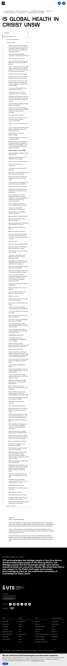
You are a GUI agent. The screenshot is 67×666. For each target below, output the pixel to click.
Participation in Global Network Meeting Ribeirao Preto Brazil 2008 (18, 267)
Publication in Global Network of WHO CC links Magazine (19, 284)
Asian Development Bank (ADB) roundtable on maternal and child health (18, 55)
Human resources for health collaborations (15, 165)
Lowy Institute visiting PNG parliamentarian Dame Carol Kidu (17, 208)
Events (20, 631)
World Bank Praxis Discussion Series (18, 495)
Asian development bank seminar (17, 58)
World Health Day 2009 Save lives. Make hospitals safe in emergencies (19, 502)
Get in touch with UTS (9, 598)
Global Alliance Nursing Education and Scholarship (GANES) (18, 138)
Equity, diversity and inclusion (41, 634)
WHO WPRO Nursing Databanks (16, 485)
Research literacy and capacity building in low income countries (18, 299)
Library (53, 626)
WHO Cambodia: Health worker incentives (16, 402)
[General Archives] (22, 12)
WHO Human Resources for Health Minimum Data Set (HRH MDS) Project (18, 432)
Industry (20, 624)
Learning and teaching (40, 626)
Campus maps (5, 636)
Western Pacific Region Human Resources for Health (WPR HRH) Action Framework (18, 387)
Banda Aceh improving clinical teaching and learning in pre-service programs (18, 77)
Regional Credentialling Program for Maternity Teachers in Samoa (17, 292)
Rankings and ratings (39, 639)
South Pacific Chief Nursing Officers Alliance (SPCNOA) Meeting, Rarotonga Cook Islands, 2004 (18, 331)
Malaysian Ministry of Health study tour (18, 216)
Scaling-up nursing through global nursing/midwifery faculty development (18, 307)
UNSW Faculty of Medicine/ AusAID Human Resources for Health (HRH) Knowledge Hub (17, 382)
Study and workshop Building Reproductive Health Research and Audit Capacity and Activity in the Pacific (19, 345)
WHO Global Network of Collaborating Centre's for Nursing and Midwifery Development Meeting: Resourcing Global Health (18, 426)
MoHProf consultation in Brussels (17, 231)
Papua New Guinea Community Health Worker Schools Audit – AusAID (18, 247)
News (20, 629)
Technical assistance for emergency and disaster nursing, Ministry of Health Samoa (19, 361)
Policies (53, 629)
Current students (55, 621)
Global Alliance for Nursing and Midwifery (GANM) (16, 134)
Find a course (5, 621)
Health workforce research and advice (18, 161)
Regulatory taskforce (14, 296)
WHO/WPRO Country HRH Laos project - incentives (18, 488)
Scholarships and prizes (7, 631)
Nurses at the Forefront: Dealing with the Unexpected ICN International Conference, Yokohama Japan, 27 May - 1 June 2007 (19, 236)
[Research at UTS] (10, 11)
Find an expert (22, 621)
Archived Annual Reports (13, 39)
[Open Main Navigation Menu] (59, 3)
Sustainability (38, 629)
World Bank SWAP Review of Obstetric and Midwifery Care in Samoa (18, 498)
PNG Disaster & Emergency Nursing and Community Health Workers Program (18, 271)
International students (7, 634)
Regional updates (11, 506)
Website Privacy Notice (38, 660)
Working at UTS (55, 634)
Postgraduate (5, 626)
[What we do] (50, 11)
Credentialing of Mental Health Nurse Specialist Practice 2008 (18, 89)
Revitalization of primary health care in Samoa (18, 303)
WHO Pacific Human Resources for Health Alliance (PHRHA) (17, 444)
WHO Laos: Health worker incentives (17, 441)
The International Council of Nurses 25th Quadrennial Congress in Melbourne (19, 183)
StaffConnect (54, 631)
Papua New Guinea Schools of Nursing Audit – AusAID (18, 251)
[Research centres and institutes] (22, 11)
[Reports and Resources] (10, 12)
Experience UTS (22, 634)
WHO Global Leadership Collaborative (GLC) (18, 420)
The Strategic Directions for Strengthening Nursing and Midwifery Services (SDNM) (18, 339)
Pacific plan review (13, 241)
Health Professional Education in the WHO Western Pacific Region (18, 158)
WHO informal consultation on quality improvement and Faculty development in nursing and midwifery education (18, 437)
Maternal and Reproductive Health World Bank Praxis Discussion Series (19, 223)
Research (21, 626)
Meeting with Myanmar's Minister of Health (17, 228)
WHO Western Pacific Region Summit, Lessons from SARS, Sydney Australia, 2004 (18, 475)
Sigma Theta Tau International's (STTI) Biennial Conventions (18, 316)
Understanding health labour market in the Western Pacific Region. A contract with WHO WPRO (18, 370)
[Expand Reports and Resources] (28, 36)
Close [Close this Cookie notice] (5, 663)
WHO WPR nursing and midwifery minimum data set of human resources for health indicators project (18, 481)
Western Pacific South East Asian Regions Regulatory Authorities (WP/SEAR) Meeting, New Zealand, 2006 (18, 393)
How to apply (5, 629)
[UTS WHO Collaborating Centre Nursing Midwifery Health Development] (38, 11)
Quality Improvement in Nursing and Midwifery (17, 288)
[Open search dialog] (63, 3)
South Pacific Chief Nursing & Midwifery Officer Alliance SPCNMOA (18, 320)
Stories (20, 636)
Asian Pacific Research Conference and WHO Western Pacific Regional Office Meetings (18, 62)
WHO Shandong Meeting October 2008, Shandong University (18, 461)
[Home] (3, 11)
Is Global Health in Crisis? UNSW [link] (36, 12)
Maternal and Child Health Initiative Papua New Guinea (17, 219)
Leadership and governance (41, 641)
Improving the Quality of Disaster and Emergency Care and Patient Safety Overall (18, 178)
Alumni (20, 639)
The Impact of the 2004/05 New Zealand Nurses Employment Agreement (19, 173)
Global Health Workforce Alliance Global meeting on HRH (18, 153)
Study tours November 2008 (16, 349)
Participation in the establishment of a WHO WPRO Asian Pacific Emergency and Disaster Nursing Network (18, 262)
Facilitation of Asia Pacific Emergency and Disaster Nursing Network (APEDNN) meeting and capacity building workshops (19, 110)
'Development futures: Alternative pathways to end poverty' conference (18, 93)
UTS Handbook (55, 636)
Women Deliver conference (15, 492)
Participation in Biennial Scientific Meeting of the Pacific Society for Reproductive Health (17, 256)
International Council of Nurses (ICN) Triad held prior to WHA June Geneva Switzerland (18, 191)
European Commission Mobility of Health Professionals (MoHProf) (18, 104)
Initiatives (37, 631)
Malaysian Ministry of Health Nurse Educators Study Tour (17, 212)
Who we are (37, 621)
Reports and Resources (10, 36)
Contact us (54, 639)
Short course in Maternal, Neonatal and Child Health (18, 312)
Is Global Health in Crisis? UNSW (17, 150)
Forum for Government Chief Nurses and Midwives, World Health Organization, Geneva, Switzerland (18, 129)
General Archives (11, 42)
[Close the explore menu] (28, 33)
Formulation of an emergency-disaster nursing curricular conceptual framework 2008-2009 (18, 119)
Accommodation (6, 639)
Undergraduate (5, 624)
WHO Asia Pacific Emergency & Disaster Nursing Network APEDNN (18, 398)
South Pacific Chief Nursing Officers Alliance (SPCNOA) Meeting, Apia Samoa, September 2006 (19, 325)
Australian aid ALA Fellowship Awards (18, 74)
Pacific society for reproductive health (18, 244)
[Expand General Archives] (28, 42)
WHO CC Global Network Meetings (17, 406)
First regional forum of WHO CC (16, 115)
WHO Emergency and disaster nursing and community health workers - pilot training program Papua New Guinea (18, 416)
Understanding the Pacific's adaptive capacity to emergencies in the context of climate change (18, 376)
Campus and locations (40, 636)
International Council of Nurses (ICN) (18, 186)
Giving (20, 641)
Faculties (37, 624)
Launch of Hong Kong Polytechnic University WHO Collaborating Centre (18, 204)
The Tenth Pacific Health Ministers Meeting (17, 365)
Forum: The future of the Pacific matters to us (18, 124)
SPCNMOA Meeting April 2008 (16, 335)
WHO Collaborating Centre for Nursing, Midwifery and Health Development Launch (18, 410)
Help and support (55, 624)
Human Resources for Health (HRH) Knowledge (17, 169)
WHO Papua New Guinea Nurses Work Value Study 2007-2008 (18, 448)
